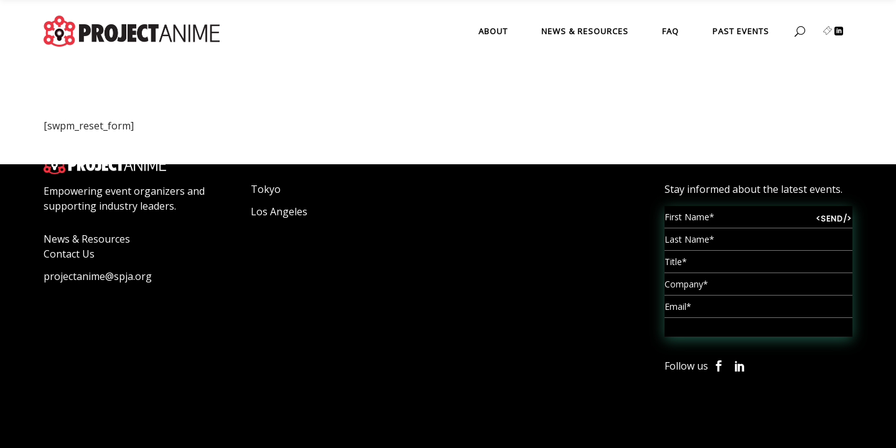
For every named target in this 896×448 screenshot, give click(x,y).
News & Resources (87, 239)
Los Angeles (279, 211)
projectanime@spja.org (98, 276)
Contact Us (69, 254)
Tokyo (266, 189)
